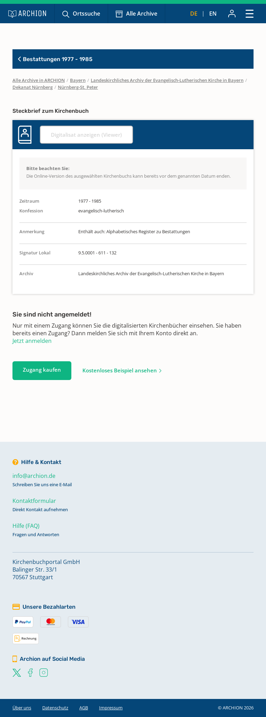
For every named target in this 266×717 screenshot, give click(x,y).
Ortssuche (86, 13)
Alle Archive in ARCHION (38, 80)
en (213, 13)
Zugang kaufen (42, 369)
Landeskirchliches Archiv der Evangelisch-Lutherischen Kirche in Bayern (167, 80)
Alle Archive (141, 13)
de (193, 13)
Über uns (21, 708)
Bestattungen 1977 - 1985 (55, 59)
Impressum (111, 708)
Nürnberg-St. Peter (78, 87)
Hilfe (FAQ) (25, 526)
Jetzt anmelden (32, 341)
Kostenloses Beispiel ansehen (119, 370)
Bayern (78, 80)
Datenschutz (55, 708)
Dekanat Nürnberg (32, 87)
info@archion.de (33, 476)
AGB (83, 708)
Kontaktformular (34, 501)
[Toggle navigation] (249, 13)
